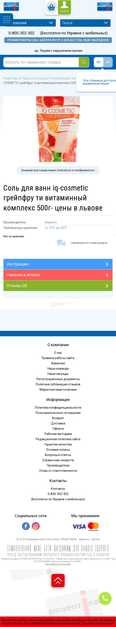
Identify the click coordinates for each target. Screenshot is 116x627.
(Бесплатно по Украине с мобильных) (74, 33)
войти (64, 11)
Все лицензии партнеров (58, 564)
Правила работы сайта (58, 358)
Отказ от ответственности (58, 470)
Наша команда (58, 368)
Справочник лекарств (58, 460)
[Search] (84, 62)
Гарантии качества (58, 444)
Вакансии (58, 363)
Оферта (58, 428)
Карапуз (51, 222)
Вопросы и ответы (58, 455)
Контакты (58, 488)
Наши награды (58, 374)
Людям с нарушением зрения (58, 50)
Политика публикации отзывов (58, 384)
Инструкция (17, 264)
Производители (58, 465)
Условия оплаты (58, 449)
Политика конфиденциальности (58, 407)
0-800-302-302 (21, 33)
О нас (58, 352)
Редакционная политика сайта (58, 439)
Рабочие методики (58, 434)
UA (108, 62)
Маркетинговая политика (58, 389)
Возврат (58, 418)
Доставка (58, 423)
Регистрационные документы (58, 379)
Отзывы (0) (17, 285)
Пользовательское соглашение (58, 413)
